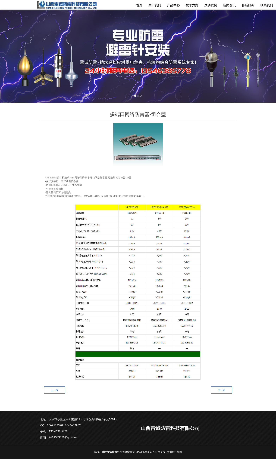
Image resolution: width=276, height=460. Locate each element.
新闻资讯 (229, 5)
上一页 (54, 391)
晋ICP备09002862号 (143, 452)
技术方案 (192, 5)
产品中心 (173, 5)
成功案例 (210, 5)
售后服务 (248, 5)
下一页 (221, 391)
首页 (139, 5)
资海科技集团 (174, 452)
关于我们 (154, 5)
